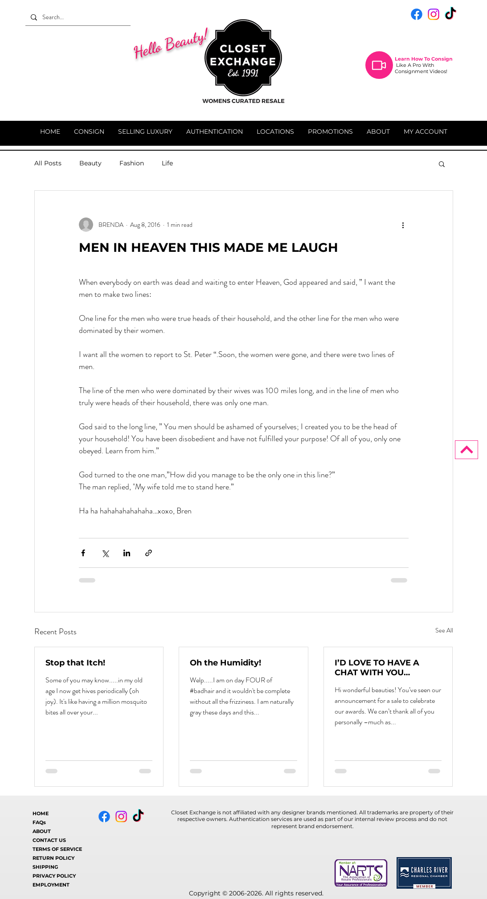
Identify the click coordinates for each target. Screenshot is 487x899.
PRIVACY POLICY (54, 876)
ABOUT (42, 831)
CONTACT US (49, 840)
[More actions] (403, 224)
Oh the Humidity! (225, 663)
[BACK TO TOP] (466, 449)
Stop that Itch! (75, 663)
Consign (442, 59)
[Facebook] (416, 14)
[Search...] (77, 17)
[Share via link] (148, 553)
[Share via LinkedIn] (127, 553)
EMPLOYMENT (51, 885)
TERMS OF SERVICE (57, 849)
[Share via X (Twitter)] (105, 553)
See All (444, 630)
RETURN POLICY (53, 858)
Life (167, 163)
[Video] (379, 65)
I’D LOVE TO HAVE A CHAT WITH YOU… (377, 667)
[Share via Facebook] (83, 553)
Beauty (90, 163)
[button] (442, 163)
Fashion (131, 163)
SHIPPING (45, 867)
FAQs (39, 822)
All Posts (47, 163)
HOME (41, 813)
